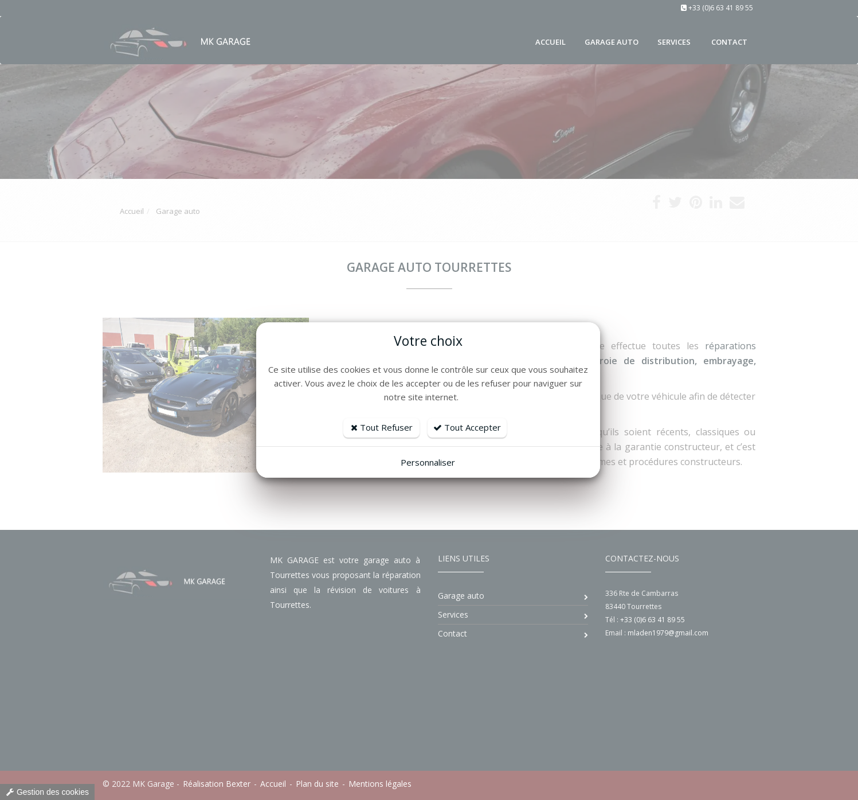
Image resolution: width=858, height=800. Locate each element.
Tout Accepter (467, 427)
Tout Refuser (382, 427)
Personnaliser (428, 462)
